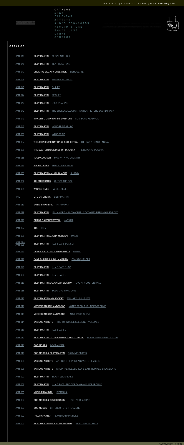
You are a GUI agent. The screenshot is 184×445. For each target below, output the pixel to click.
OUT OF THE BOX (63, 181)
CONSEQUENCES (80, 259)
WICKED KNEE (41, 165)
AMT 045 (20, 87)
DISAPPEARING (60, 103)
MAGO (74, 236)
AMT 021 (20, 267)
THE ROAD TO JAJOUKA (91, 150)
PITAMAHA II (62, 204)
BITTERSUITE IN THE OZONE (65, 408)
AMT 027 (20, 228)
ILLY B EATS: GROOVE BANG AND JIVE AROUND (77, 384)
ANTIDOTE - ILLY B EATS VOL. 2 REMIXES (77, 361)
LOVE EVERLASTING (79, 400)
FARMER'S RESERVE (80, 314)
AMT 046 (20, 79)
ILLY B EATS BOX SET (63, 244)
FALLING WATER (43, 416)
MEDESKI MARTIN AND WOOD (49, 306)
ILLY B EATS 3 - (61, 267)
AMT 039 (20, 134)
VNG (18, 197)
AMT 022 (20, 259)
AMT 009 (20, 361)
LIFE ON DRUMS (42, 197)
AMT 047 (20, 72)
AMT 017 (20, 298)
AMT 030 (20, 204)
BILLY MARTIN (41, 56)
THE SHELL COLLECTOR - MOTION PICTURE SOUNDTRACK (83, 111)
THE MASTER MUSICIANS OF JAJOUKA (54, 150)
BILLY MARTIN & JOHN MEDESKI (51, 236)
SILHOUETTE (77, 72)
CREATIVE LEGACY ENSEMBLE (50, 72)
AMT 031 (20, 189)
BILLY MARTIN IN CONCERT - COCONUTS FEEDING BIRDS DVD (85, 212)
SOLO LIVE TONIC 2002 (64, 290)
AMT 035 (20, 158)
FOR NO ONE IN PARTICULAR (102, 337)
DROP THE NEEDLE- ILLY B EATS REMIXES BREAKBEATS (86, 369)
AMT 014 (20, 322)
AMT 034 (20, 165)
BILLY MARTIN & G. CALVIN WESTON (53, 283)
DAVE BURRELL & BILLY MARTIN (51, 259)
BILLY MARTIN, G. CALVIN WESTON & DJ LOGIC (59, 337)
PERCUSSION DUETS (87, 423)
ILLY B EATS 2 (59, 330)
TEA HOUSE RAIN (61, 64)
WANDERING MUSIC (62, 126)
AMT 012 (20, 337)
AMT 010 (20, 353)
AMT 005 (20, 392)
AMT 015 (20, 314)
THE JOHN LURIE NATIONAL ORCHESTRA (56, 142)
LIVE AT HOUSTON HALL (88, 283)
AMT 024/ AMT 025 (20, 243)
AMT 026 (20, 236)
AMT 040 (20, 126)
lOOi (36, 228)
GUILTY (56, 87)
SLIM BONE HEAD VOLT (87, 118)
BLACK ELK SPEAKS (62, 377)
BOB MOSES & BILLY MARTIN (49, 353)
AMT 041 (20, 118)
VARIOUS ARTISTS (44, 322)
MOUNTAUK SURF (61, 56)
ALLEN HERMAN (42, 181)
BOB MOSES (40, 345)
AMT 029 (20, 212)
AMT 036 (20, 150)
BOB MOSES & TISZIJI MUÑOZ (49, 400)
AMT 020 (20, 275)
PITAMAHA (61, 392)
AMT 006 (20, 384)
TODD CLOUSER (42, 158)
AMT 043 (20, 103)
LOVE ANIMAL (57, 345)
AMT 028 (20, 220)
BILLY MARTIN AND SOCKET (49, 298)
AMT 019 (20, 283)
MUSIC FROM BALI (43, 204)
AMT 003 (20, 408)
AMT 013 (20, 330)
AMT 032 (20, 181)
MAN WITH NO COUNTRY (67, 158)
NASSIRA (68, 220)
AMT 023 (20, 251)
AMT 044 (20, 95)
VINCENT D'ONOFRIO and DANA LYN (53, 118)
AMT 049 (20, 56)
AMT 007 (20, 377)
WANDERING (58, 134)
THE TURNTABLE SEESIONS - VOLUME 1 (78, 322)
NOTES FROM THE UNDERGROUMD (87, 306)
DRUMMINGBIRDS (77, 353)
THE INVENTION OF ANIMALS (96, 142)
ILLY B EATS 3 (59, 275)
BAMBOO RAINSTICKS (66, 416)
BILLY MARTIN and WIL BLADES (50, 173)
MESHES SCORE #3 (62, 79)
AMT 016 (20, 306)
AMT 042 (20, 111)
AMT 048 (20, 64)
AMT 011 (20, 345)
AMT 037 (20, 142)
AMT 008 (20, 369)
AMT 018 (20, 290)
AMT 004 (20, 400)
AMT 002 (20, 416)
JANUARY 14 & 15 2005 (78, 298)
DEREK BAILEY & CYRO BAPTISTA (52, 251)
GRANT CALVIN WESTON (47, 220)
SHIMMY (74, 173)
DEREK (77, 251)
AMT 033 (20, 173)
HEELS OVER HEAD (62, 165)
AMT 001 (20, 423)
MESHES (56, 95)
